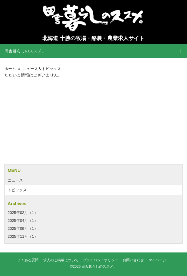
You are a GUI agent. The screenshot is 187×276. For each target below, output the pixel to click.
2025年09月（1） (23, 228)
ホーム (10, 68)
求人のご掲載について (61, 260)
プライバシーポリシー (100, 260)
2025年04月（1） (23, 220)
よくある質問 (28, 260)
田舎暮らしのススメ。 (25, 51)
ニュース (15, 180)
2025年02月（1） (23, 212)
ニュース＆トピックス (42, 68)
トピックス (17, 190)
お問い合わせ (133, 260)
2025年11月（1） (23, 236)
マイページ (157, 260)
